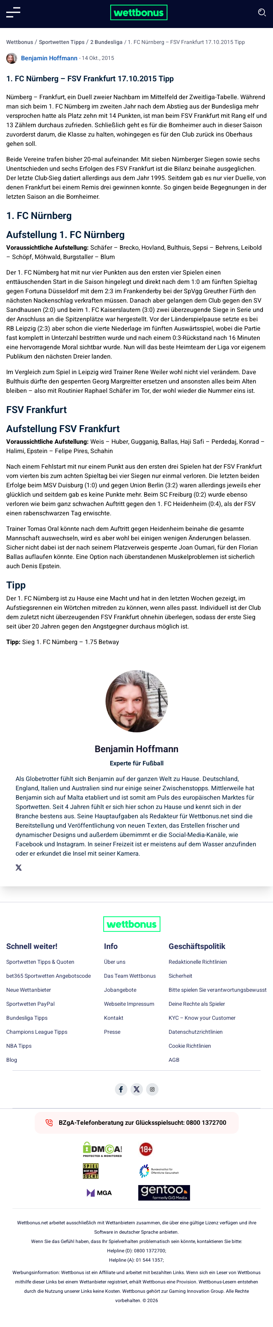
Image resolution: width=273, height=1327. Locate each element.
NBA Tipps (19, 1046)
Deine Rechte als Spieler (197, 1004)
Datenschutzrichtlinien (196, 1032)
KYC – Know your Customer (202, 1018)
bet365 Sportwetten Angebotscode (48, 976)
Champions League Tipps (36, 1032)
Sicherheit (180, 976)
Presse (112, 1032)
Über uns (114, 962)
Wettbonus (19, 42)
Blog (11, 1060)
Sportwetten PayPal (30, 1004)
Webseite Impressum (129, 1004)
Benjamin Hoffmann (49, 58)
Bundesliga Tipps (27, 1018)
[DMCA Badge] (109, 1149)
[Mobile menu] (13, 12)
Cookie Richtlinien (190, 1046)
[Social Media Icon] (121, 1089)
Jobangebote (120, 990)
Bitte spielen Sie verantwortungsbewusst (218, 990)
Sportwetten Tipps (62, 42)
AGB (174, 1060)
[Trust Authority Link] (164, 1171)
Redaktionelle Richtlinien (198, 962)
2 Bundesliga (106, 42)
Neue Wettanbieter (28, 990)
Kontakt (113, 1018)
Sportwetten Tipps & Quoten (40, 962)
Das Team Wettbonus (130, 976)
